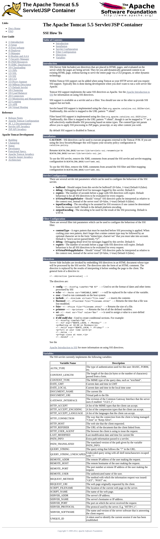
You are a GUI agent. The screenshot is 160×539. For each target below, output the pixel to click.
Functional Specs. (17, 151)
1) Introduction (16, 42)
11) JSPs (12, 70)
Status (11, 145)
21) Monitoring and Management (25, 98)
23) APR (12, 104)
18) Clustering (15, 90)
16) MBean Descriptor (19, 84)
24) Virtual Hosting (18, 107)
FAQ (10, 31)
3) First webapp (16, 47)
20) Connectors (16, 96)
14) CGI (12, 79)
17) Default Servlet (18, 87)
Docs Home (14, 28)
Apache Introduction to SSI (63, 352)
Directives (61, 54)
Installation (61, 46)
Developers (14, 148)
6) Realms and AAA (18, 56)
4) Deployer (14, 50)
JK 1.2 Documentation (19, 123)
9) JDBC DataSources (19, 64)
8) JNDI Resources (18, 62)
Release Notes (15, 118)
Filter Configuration (66, 52)
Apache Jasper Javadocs (20, 157)
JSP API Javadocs (17, 129)
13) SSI (12, 76)
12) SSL (12, 73)
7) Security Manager (18, 59)
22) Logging (14, 101)
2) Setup (12, 44)
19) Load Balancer (17, 93)
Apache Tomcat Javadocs (21, 154)
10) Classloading (16, 67)
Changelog (13, 142)
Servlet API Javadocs (19, 126)
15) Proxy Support (17, 81)
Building (12, 140)
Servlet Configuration (67, 49)
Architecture (14, 160)
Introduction (62, 43)
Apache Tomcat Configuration (23, 120)
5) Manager (14, 53)
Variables (60, 57)
